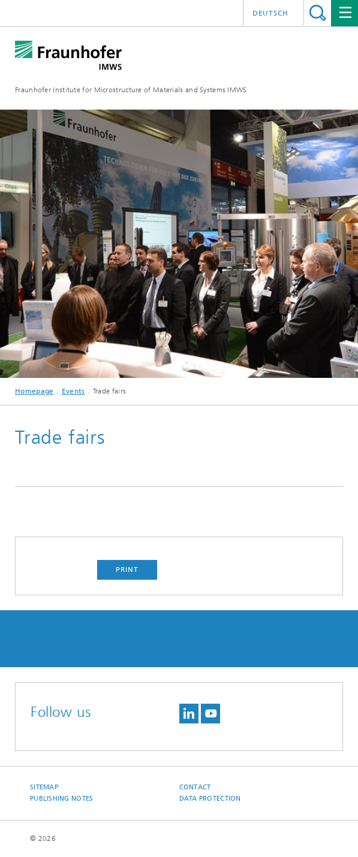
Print (127, 569)
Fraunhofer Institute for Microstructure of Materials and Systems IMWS (131, 90)
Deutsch (270, 13)
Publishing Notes (61, 799)
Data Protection (210, 799)
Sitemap (44, 787)
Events (73, 391)
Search (317, 13)
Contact (195, 787)
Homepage (34, 391)
